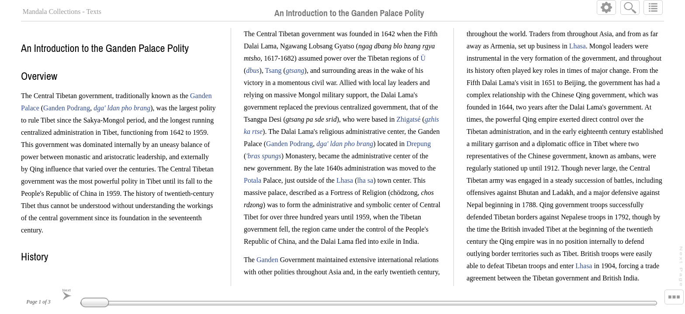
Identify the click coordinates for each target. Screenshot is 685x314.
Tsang (273, 70)
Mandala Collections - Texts (62, 11)
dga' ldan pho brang (121, 108)
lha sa (365, 180)
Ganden (268, 259)
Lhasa (345, 180)
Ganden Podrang (66, 108)
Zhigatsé (409, 119)
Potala (253, 180)
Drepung (419, 143)
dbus (252, 70)
